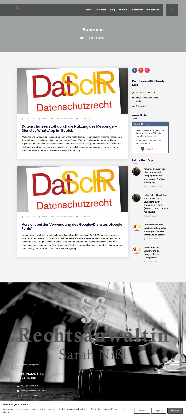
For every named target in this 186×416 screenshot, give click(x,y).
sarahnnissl (49, 119)
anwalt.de (152, 136)
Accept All (175, 411)
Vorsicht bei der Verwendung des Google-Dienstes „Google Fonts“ (72, 226)
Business (69, 119)
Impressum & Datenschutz (145, 9)
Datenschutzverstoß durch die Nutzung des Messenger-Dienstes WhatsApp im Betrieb (69, 128)
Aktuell (62, 119)
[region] (93, 408)
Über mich (101, 9)
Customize (142, 411)
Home (89, 9)
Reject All (158, 411)
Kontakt (123, 9)
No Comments (83, 119)
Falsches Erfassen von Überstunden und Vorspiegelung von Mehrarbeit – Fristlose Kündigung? (154, 176)
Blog (112, 9)
